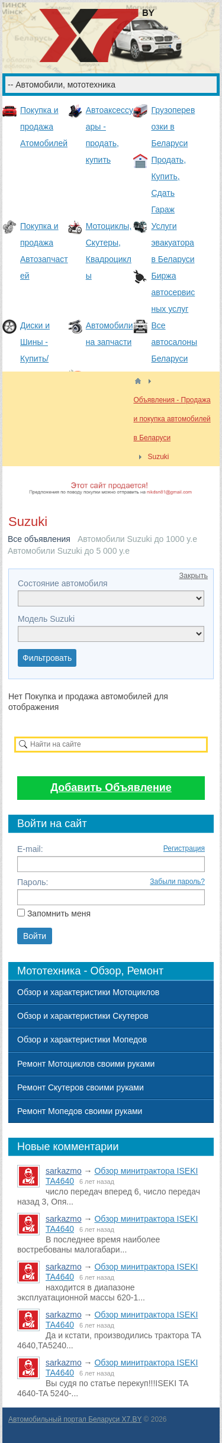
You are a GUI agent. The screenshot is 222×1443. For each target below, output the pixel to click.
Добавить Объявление (111, 787)
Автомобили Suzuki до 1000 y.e (137, 539)
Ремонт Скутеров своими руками (80, 1087)
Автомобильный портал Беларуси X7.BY (74, 1419)
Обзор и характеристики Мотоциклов (88, 992)
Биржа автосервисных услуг (173, 292)
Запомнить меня (59, 913)
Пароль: (32, 882)
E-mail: (30, 849)
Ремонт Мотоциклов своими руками (86, 1063)
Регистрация (184, 848)
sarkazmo (64, 1171)
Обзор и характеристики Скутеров (83, 1016)
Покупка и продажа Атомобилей (43, 126)
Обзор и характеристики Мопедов (82, 1039)
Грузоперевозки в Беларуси (173, 126)
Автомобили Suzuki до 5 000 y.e (69, 551)
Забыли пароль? (177, 881)
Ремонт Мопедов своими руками (79, 1111)
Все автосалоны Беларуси (174, 342)
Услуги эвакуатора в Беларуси (172, 242)
